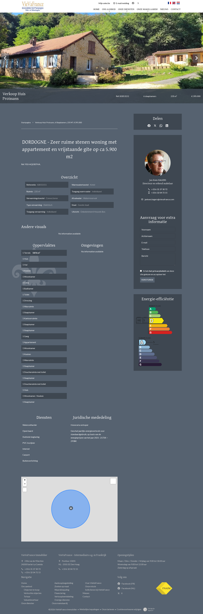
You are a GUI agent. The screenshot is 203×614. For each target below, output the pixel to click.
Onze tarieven (108, 609)
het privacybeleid (157, 271)
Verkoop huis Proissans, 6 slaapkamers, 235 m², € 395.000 (58, 122)
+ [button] (25, 480)
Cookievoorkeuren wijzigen (129, 609)
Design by (148, 609)
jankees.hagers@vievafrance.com (159, 199)
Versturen (147, 280)
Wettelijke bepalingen (89, 609)
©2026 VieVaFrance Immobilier (63, 609)
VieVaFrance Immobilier (34, 555)
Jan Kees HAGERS (157, 180)
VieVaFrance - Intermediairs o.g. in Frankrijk (82, 555)
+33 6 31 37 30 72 (159, 189)
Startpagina (26, 122)
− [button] (25, 484)
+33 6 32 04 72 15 (159, 192)
